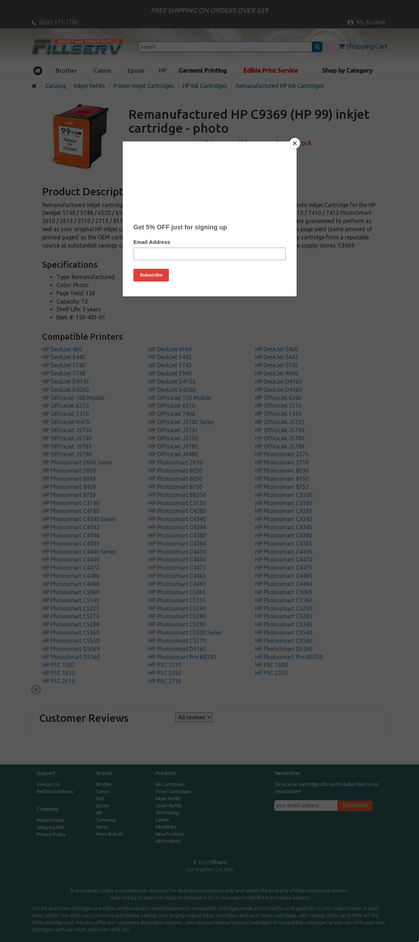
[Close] (295, 143)
